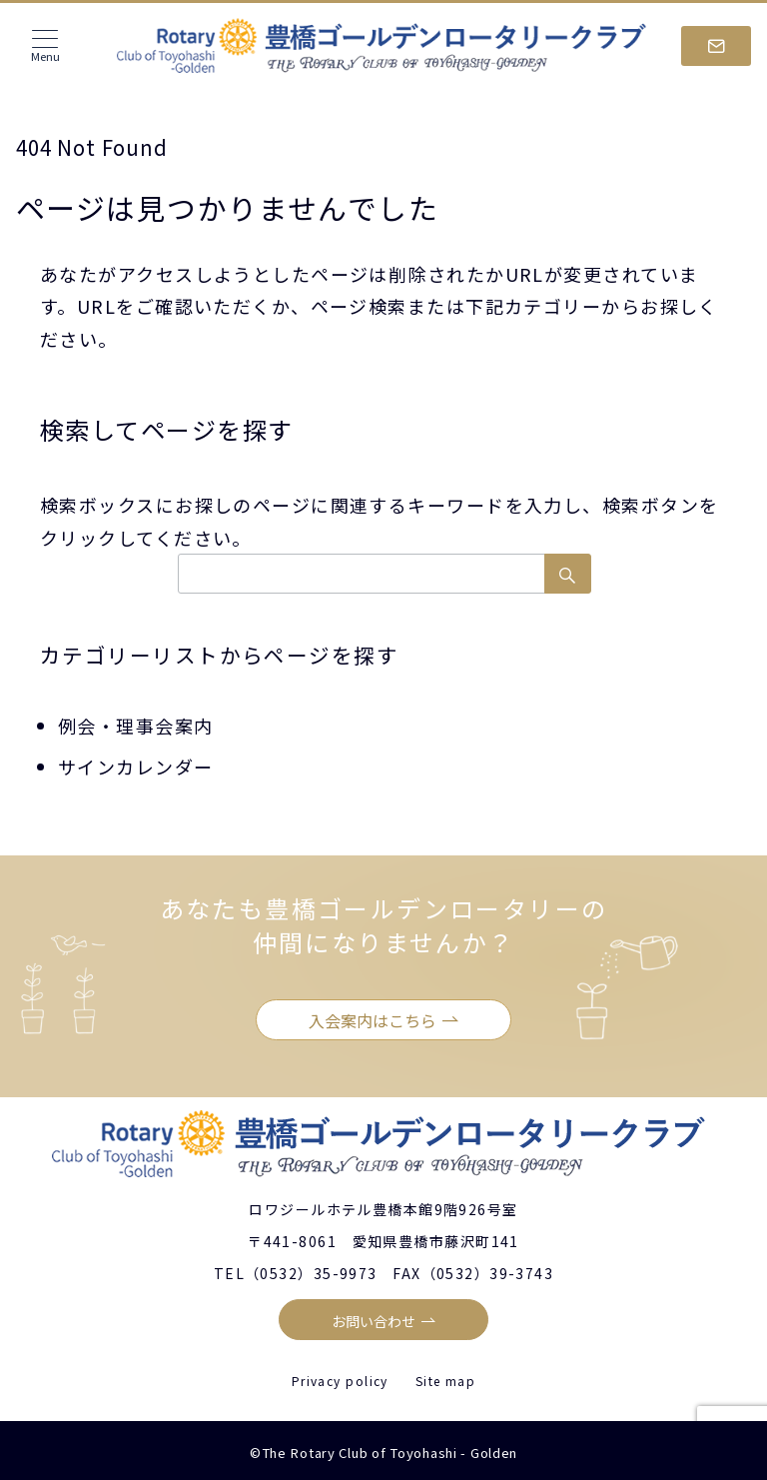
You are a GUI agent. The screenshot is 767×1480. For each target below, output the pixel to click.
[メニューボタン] (45, 46)
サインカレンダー (136, 766)
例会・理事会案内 (136, 726)
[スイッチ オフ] (716, 46)
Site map (445, 1380)
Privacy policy (340, 1380)
